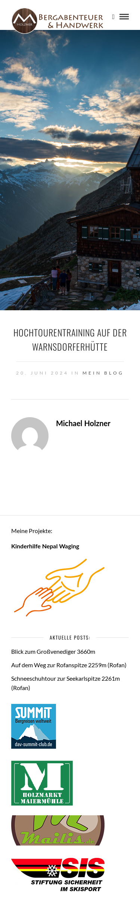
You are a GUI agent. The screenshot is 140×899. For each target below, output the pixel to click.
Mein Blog (103, 373)
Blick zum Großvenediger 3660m (53, 651)
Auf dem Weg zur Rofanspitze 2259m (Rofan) (69, 664)
